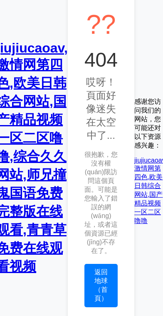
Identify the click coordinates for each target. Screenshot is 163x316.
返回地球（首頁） (101, 285)
